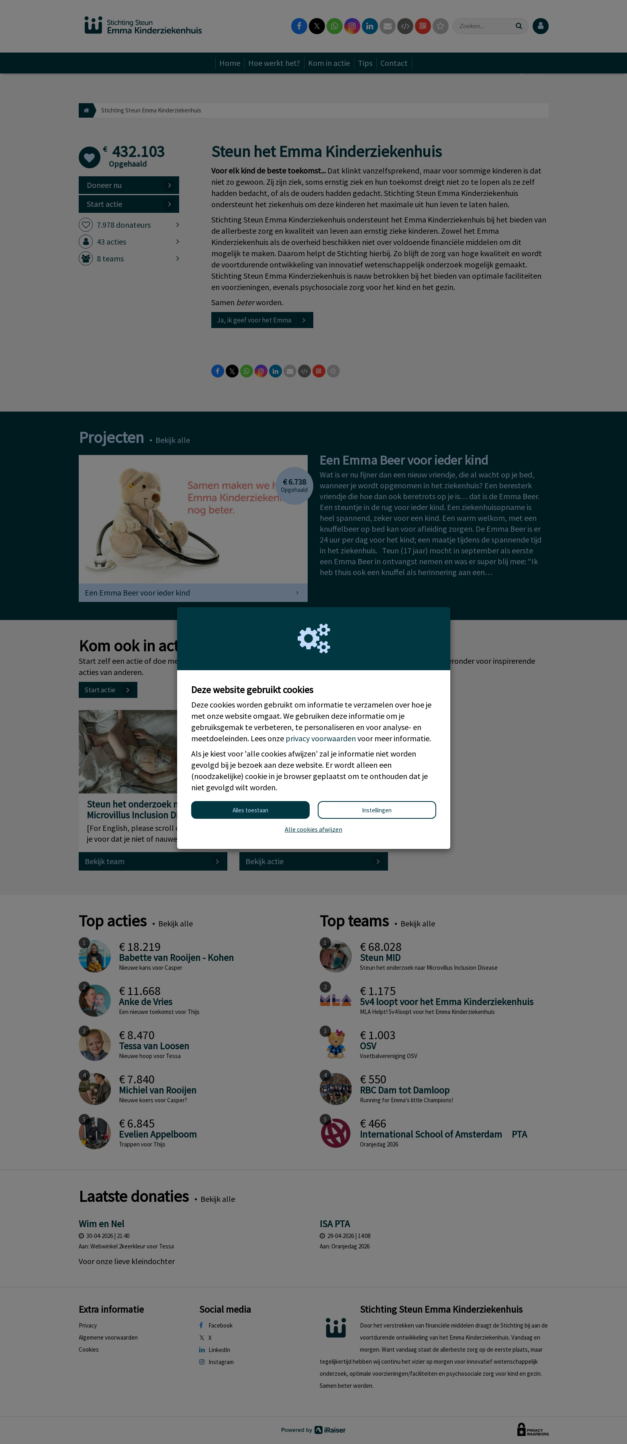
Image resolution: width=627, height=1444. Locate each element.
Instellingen (377, 810)
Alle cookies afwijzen (313, 829)
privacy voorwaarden (321, 738)
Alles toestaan (250, 810)
